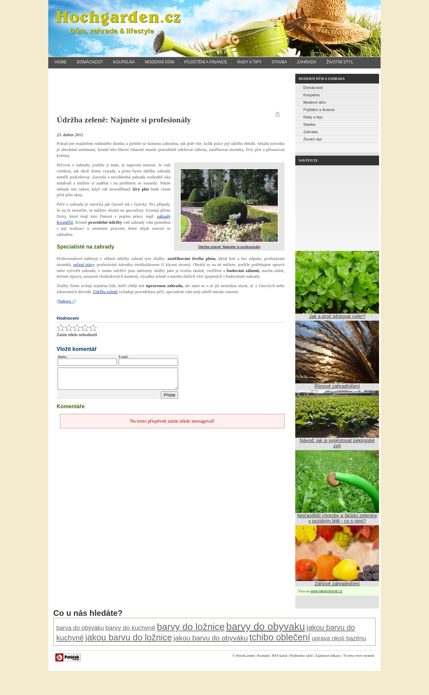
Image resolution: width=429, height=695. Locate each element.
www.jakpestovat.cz (326, 591)
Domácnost (90, 62)
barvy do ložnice (191, 627)
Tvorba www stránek (358, 655)
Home (61, 62)
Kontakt (263, 655)
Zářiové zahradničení (337, 583)
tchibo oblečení (279, 637)
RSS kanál (279, 655)
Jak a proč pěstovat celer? (337, 316)
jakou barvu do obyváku (211, 638)
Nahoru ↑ (66, 301)
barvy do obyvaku (265, 626)
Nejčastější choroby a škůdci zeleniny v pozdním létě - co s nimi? (337, 518)
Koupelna (124, 62)
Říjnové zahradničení (337, 386)
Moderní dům (159, 62)
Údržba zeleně (105, 291)
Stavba (279, 62)
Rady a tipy (249, 62)
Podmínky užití (301, 655)
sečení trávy (83, 264)
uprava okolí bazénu (339, 638)
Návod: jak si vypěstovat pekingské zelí (337, 443)
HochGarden (245, 655)
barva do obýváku (80, 628)
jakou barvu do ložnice (128, 637)
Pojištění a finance (205, 62)
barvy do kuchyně (131, 627)
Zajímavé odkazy (328, 655)
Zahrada (306, 62)
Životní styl (340, 62)
